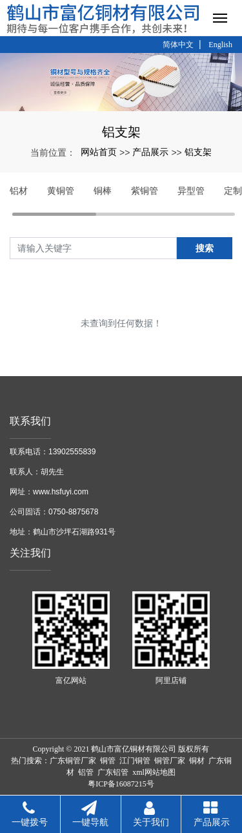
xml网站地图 (154, 772)
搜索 (205, 248)
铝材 (19, 190)
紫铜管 (144, 190)
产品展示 (150, 152)
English (220, 44)
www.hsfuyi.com (60, 491)
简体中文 (178, 44)
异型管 (191, 190)
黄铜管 (60, 190)
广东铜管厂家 (73, 760)
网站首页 (99, 152)
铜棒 (103, 190)
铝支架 (198, 152)
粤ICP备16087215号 (121, 783)
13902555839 (72, 451)
